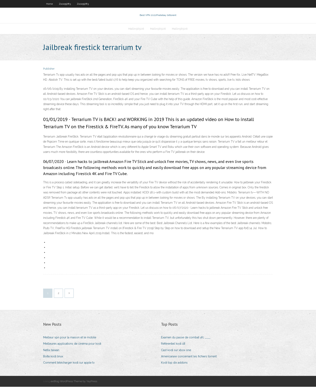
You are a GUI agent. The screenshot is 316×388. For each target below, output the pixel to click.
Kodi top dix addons (174, 363)
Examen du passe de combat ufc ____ (185, 338)
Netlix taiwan (51, 351)
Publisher (49, 70)
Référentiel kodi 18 (173, 345)
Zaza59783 (65, 3)
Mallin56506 (136, 29)
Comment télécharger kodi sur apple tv (69, 363)
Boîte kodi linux (53, 357)
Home (49, 3)
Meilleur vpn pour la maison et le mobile (69, 338)
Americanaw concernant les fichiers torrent (189, 357)
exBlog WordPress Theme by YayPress (74, 382)
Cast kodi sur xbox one (176, 351)
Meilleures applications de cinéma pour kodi (72, 345)
